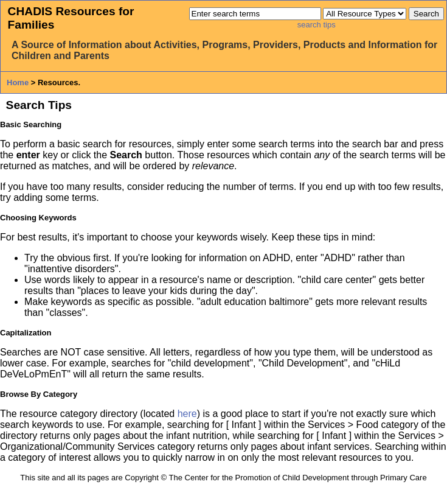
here (187, 413)
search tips (316, 24)
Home (18, 82)
